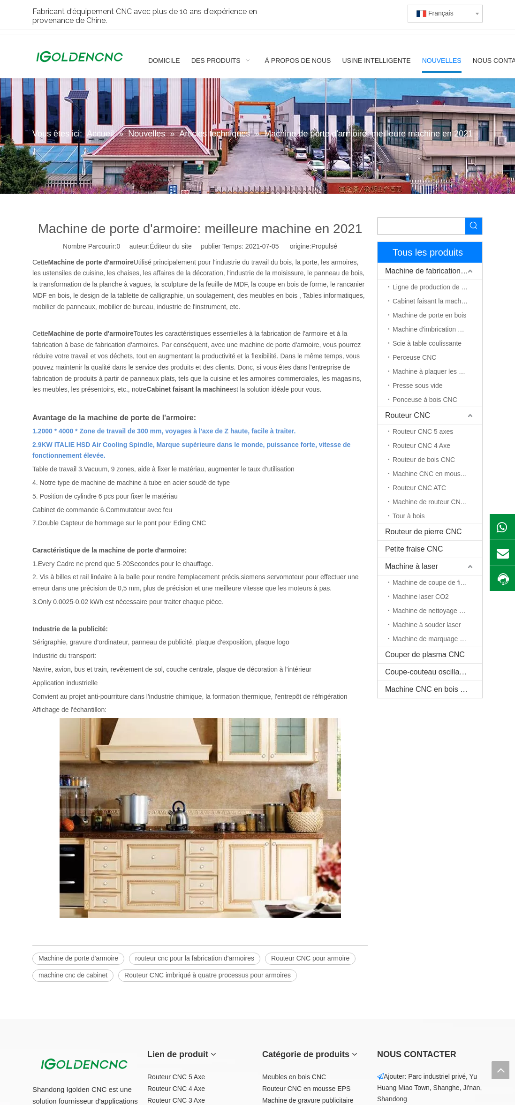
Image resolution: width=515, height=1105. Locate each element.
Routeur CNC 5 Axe (176, 1077)
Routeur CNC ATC (419, 488)
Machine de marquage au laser (437, 639)
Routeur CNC (407, 415)
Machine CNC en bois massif (433, 689)
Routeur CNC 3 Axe (176, 1100)
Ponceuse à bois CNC (425, 399)
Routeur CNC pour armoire (310, 958)
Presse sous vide (418, 385)
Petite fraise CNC (414, 549)
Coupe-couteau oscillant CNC (433, 672)
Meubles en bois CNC (294, 1077)
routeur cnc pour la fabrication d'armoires (194, 958)
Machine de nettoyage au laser (437, 610)
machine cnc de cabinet (72, 975)
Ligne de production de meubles (437, 287)
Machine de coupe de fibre (431, 582)
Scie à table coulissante (427, 343)
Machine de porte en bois (429, 315)
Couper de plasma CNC (425, 654)
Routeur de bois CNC (424, 459)
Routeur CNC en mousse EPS (306, 1088)
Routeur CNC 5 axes (423, 431)
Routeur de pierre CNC (423, 532)
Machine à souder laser (427, 624)
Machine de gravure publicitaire (308, 1100)
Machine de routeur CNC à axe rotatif (437, 502)
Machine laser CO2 (421, 596)
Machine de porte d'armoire (78, 958)
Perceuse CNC (414, 357)
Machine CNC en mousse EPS (437, 473)
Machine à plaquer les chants (435, 371)
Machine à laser (411, 566)
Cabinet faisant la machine (431, 301)
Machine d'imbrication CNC (432, 329)
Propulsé (324, 246)
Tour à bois (408, 516)
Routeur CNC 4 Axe (421, 445)
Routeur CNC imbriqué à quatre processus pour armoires (207, 975)
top (500, 1070)
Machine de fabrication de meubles (433, 271)
